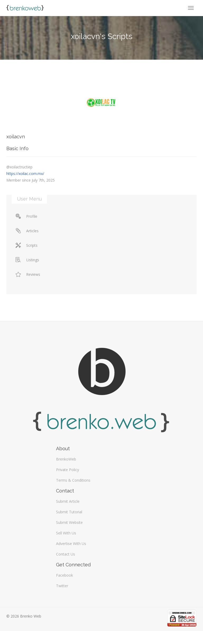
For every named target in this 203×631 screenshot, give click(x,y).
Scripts (27, 245)
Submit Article (68, 501)
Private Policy (67, 469)
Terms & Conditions (73, 480)
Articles (27, 230)
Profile (26, 216)
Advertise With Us (71, 543)
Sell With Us (66, 532)
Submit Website (69, 522)
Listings (27, 259)
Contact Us (65, 554)
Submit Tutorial (69, 511)
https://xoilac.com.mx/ (25, 173)
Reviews (28, 274)
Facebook (64, 575)
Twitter (62, 585)
